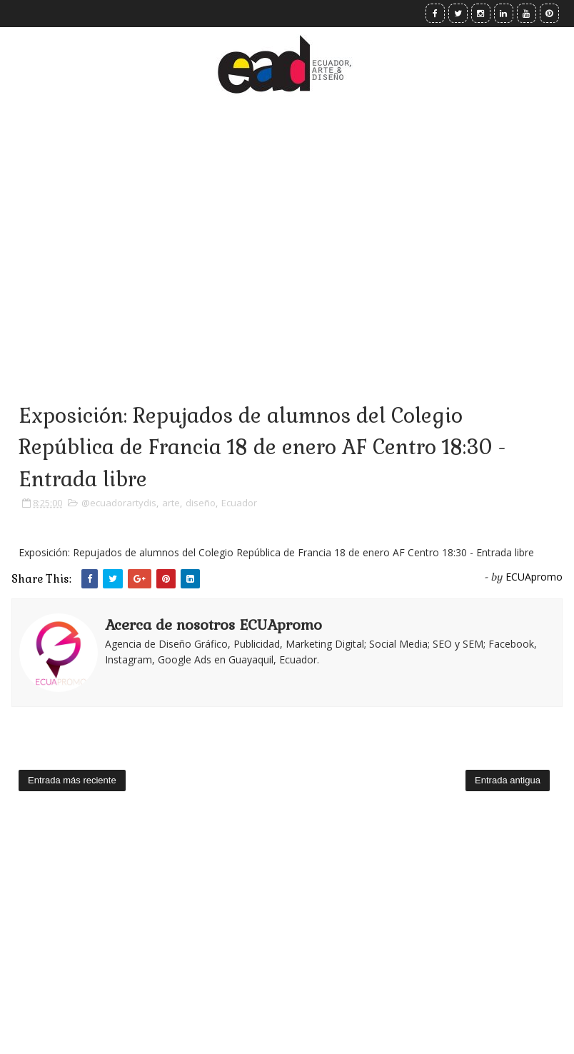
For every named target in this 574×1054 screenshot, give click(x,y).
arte (171, 502)
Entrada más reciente (72, 780)
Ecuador (239, 502)
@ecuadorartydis (118, 502)
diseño (201, 502)
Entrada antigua (507, 780)
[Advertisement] (287, 228)
